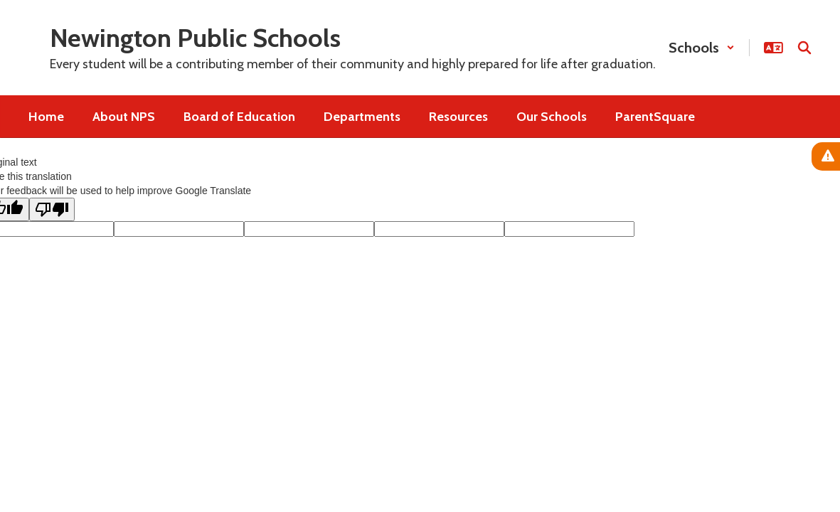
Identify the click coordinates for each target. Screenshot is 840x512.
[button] (702, 47)
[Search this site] (804, 48)
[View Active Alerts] (826, 156)
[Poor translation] (52, 209)
